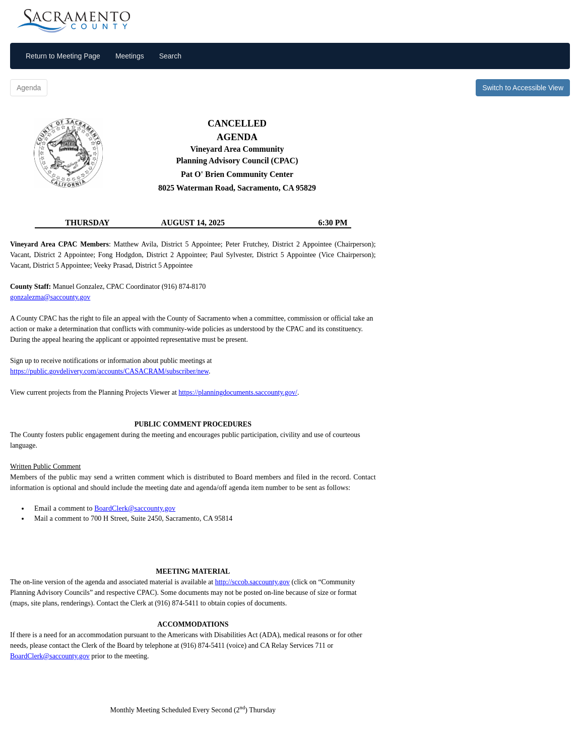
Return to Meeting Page (63, 56)
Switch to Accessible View (522, 88)
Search (170, 56)
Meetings (129, 56)
